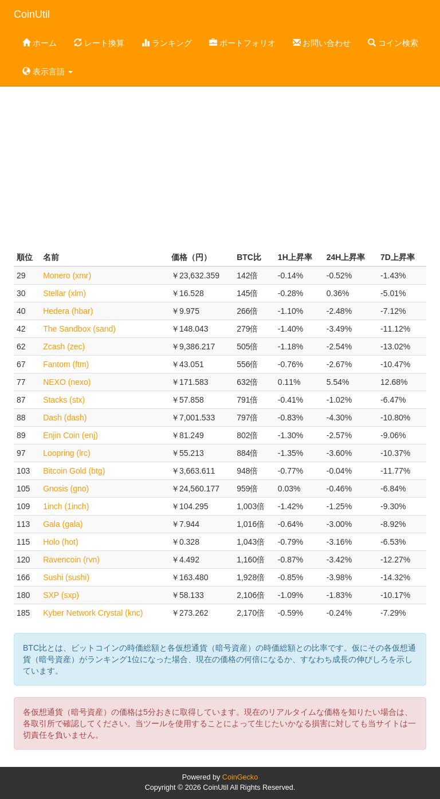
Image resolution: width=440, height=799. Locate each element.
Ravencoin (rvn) (71, 559)
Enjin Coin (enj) (70, 435)
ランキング (167, 43)
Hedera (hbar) (68, 311)
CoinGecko (240, 777)
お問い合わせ (322, 43)
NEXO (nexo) (67, 382)
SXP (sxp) (61, 595)
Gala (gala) (62, 524)
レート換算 (99, 43)
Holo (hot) (60, 541)
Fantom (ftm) (66, 364)
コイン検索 (393, 43)
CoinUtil (32, 14)
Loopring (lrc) (66, 453)
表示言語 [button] (47, 71)
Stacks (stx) (64, 399)
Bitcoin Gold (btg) (74, 470)
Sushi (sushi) (66, 577)
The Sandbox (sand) (79, 328)
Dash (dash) (65, 417)
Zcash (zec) (64, 346)
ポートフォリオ (242, 43)
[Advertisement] (220, 157)
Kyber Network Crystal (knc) (93, 612)
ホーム (39, 43)
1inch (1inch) (66, 506)
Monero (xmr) (67, 275)
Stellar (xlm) (64, 293)
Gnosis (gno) (66, 488)
